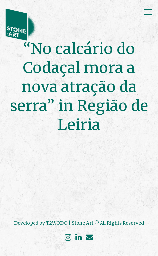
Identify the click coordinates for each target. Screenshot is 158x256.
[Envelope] (88, 238)
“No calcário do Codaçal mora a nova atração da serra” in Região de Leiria (79, 86)
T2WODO (57, 223)
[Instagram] (69, 238)
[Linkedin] (78, 238)
